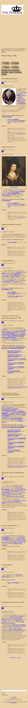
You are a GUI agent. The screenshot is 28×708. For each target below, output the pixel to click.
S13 (8, 378)
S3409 (9, 132)
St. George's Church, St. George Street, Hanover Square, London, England (13, 493)
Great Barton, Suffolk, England (13, 622)
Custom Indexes (15, 70)
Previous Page (18, 72)
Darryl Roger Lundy (22, 133)
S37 (8, 128)
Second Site (15, 702)
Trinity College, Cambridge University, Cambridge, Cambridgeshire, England (13, 502)
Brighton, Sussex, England (16, 616)
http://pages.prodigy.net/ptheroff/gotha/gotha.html (17, 387)
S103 (9, 385)
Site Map (11, 72)
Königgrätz (15, 340)
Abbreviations (5, 72)
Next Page (4, 74)
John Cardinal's (9, 702)
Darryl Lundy (14, 697)
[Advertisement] (14, 31)
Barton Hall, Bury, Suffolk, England (14, 496)
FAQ (9, 70)
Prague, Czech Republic (11, 338)
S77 (8, 137)
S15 (8, 250)
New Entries (4, 70)
